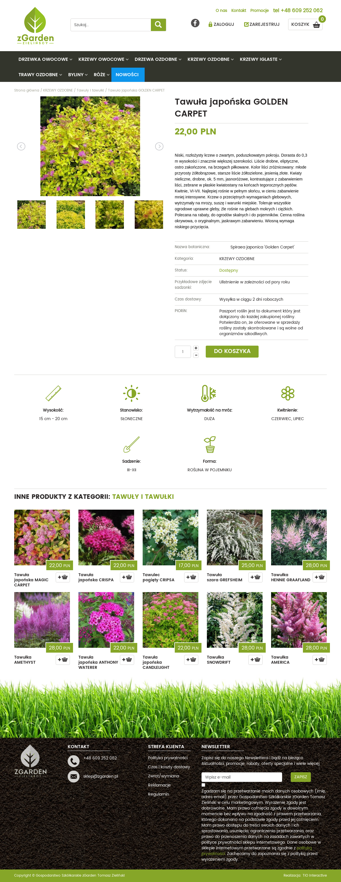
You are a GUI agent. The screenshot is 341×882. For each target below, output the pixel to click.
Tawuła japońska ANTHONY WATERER (98, 662)
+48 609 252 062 (301, 11)
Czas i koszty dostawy (169, 767)
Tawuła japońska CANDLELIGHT (156, 662)
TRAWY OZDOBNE (38, 74)
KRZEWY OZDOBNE (209, 59)
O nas (221, 11)
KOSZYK (307, 23)
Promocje (259, 11)
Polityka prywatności (168, 758)
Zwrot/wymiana (163, 776)
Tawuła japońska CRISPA (96, 577)
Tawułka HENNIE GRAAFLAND (290, 577)
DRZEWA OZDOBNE (156, 59)
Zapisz (300, 777)
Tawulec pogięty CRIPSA (158, 577)
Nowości (127, 74)
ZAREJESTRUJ (264, 24)
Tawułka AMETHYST (25, 660)
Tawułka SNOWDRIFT (218, 660)
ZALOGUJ (224, 24)
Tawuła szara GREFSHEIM (224, 577)
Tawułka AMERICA (280, 660)
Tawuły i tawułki (143, 497)
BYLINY (76, 74)
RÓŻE (99, 74)
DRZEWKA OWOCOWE (43, 59)
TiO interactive (315, 875)
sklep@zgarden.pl (100, 776)
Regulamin (158, 794)
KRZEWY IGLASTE (259, 59)
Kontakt (238, 11)
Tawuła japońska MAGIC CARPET (31, 580)
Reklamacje (159, 785)
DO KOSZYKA (232, 351)
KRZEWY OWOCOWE (101, 59)
